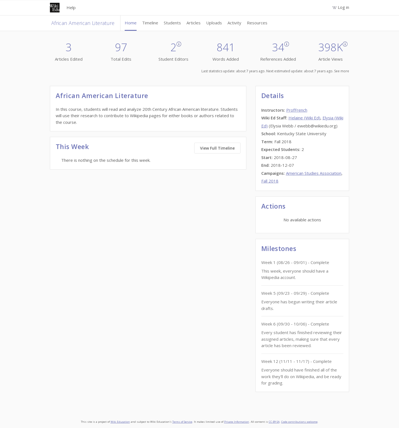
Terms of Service (182, 422)
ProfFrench (296, 110)
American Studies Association (313, 173)
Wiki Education (120, 422)
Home (131, 22)
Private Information (236, 422)
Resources (257, 22)
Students (172, 22)
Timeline (150, 22)
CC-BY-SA (274, 422)
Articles (193, 22)
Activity (234, 22)
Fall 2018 (269, 181)
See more (341, 71)
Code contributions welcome (299, 422)
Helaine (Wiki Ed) (304, 118)
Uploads (214, 22)
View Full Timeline (217, 148)
